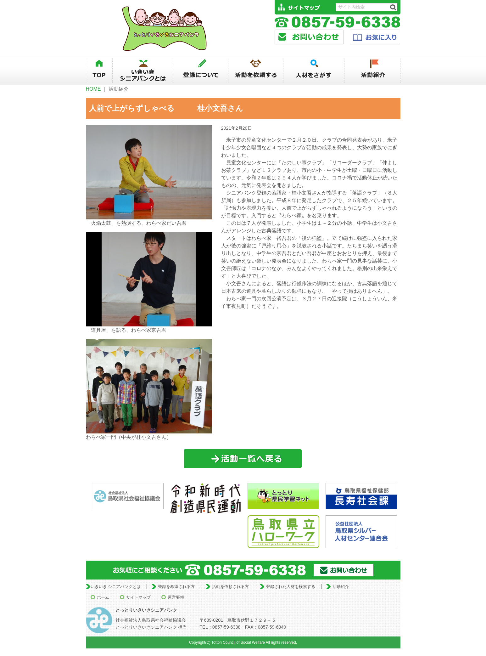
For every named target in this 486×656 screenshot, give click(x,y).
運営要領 (176, 597)
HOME (93, 89)
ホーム (103, 597)
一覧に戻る (243, 458)
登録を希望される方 (176, 586)
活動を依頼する (255, 71)
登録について (200, 71)
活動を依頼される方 (230, 586)
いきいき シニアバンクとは (116, 586)
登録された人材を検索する (290, 586)
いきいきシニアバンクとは (142, 71)
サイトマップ (138, 597)
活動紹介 (372, 71)
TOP (99, 71)
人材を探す (314, 71)
